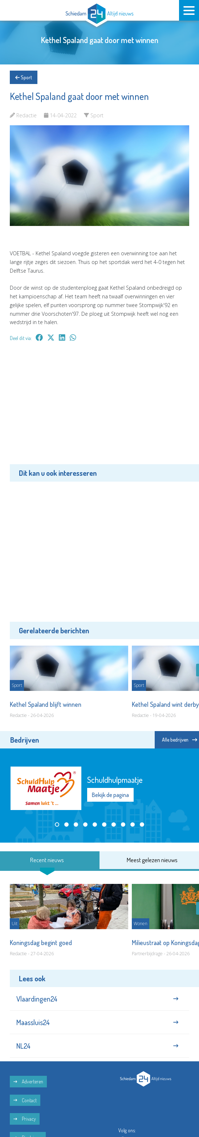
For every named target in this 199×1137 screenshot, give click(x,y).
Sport (23, 77)
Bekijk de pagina (110, 794)
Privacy (24, 1119)
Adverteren (28, 1081)
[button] (57, 824)
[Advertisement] (99, 408)
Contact (25, 1100)
